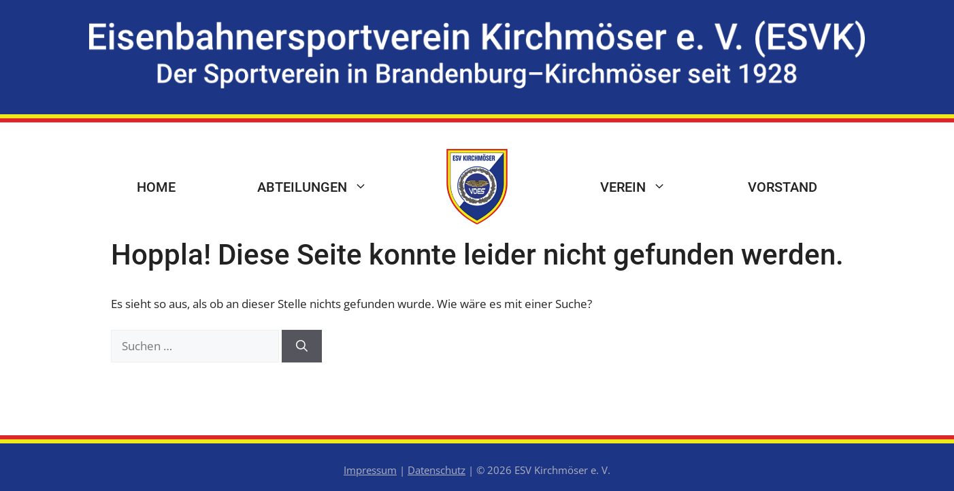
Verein (653, 187)
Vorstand (782, 187)
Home (156, 187)
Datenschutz (436, 470)
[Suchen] (302, 346)
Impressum (370, 470)
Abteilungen (332, 187)
